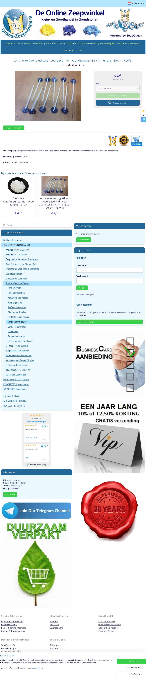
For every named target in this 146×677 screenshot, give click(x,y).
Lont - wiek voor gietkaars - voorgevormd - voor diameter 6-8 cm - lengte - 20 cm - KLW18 (55, 203)
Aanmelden (10, 494)
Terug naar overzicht (13, 128)
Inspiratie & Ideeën (11, 396)
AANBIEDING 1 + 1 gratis (16, 254)
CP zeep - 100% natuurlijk (17, 346)
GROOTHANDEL (24, 43)
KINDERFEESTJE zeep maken (16, 384)
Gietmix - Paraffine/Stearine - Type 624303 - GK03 (18, 201)
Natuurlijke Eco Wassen (18, 298)
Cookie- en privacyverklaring (40, 671)
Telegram (54, 645)
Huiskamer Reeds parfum (17, 365)
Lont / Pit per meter (17, 326)
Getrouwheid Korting (107, 627)
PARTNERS (134, 43)
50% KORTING (51, 43)
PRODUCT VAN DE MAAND (70, 43)
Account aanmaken (86, 322)
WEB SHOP (10, 43)
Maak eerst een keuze (118, 95)
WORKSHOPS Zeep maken (15, 389)
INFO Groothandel (106, 621)
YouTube (54, 648)
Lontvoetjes (13, 331)
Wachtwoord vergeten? (85, 294)
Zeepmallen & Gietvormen (17, 350)
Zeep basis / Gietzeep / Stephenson (22, 259)
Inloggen (82, 288)
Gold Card (54, 624)
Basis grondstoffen (16, 293)
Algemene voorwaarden (12, 621)
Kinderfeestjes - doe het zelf (18, 370)
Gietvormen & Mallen (17, 312)
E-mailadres (81, 265)
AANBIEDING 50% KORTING (18, 249)
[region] (54, 667)
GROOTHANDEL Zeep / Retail (16, 379)
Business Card (56, 627)
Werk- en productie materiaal (19, 355)
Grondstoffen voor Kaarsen (18, 283)
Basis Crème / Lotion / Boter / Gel (21, 264)
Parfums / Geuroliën (17, 307)
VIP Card (54, 621)
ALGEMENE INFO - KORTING (15, 401)
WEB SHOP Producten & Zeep (16, 245)
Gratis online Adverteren (109, 624)
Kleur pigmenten (15, 302)
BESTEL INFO (38, 43)
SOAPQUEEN (68, 50)
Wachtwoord (82, 276)
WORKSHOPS (122, 43)
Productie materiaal (16, 336)
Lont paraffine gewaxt (17, 322)
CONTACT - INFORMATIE (14, 406)
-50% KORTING (14, 288)
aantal (99, 83)
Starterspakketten (14, 273)
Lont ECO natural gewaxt (19, 317)
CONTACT (79, 50)
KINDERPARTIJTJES (107, 43)
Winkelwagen (83, 240)
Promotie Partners (106, 631)
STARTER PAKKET (90, 43)
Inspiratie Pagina (8, 648)
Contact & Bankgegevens (13, 631)
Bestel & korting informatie (13, 627)
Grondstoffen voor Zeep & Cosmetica (22, 269)
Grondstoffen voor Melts (16, 278)
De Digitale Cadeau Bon (16, 374)
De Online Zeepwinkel (13, 240)
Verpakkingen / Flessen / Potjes (20, 360)
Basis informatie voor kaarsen (21, 341)
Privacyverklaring (9, 624)
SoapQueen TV (8, 645)
